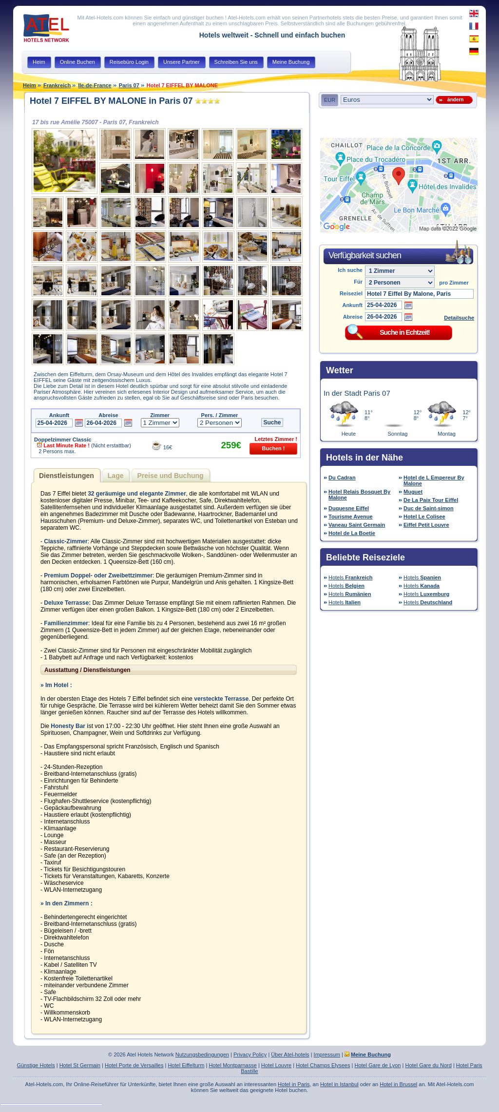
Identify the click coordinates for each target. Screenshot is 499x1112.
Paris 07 (129, 85)
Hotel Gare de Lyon (377, 1065)
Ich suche (350, 270)
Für (358, 282)
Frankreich (57, 85)
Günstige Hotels (36, 1065)
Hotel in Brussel (398, 1084)
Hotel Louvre (276, 1065)
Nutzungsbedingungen (202, 1054)
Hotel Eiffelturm (186, 1065)
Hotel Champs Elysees (323, 1065)
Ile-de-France (94, 85)
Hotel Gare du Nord (428, 1065)
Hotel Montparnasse (232, 1065)
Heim (29, 85)
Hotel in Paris (293, 1084)
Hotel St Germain (79, 1065)
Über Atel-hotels (290, 1054)
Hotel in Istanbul (339, 1084)
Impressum (327, 1054)
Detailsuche (459, 318)
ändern (454, 99)
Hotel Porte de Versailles (134, 1065)
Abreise (353, 317)
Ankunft (352, 305)
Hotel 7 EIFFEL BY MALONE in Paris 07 (111, 101)
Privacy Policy (250, 1054)
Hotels (350, 577)
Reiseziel (351, 293)
